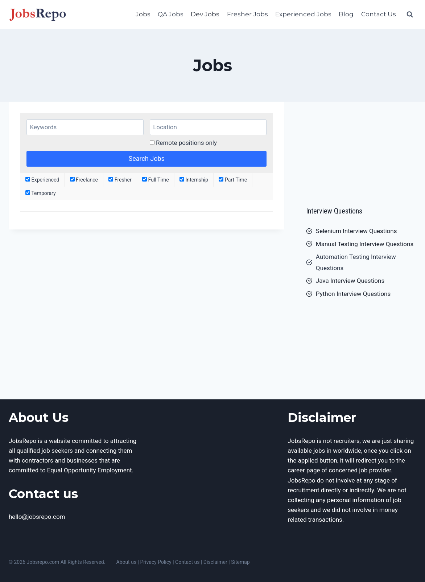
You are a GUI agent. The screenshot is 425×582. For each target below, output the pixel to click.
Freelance (84, 180)
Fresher (120, 180)
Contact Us (378, 14)
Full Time (155, 180)
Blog (346, 14)
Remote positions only (186, 142)
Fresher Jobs (247, 14)
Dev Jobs (205, 14)
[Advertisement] (361, 150)
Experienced (42, 180)
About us (126, 562)
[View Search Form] (409, 14)
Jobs (143, 14)
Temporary (40, 193)
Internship (194, 180)
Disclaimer (215, 562)
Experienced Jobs (303, 14)
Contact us (187, 562)
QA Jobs (170, 14)
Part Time (233, 180)
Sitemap (240, 562)
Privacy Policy (156, 562)
